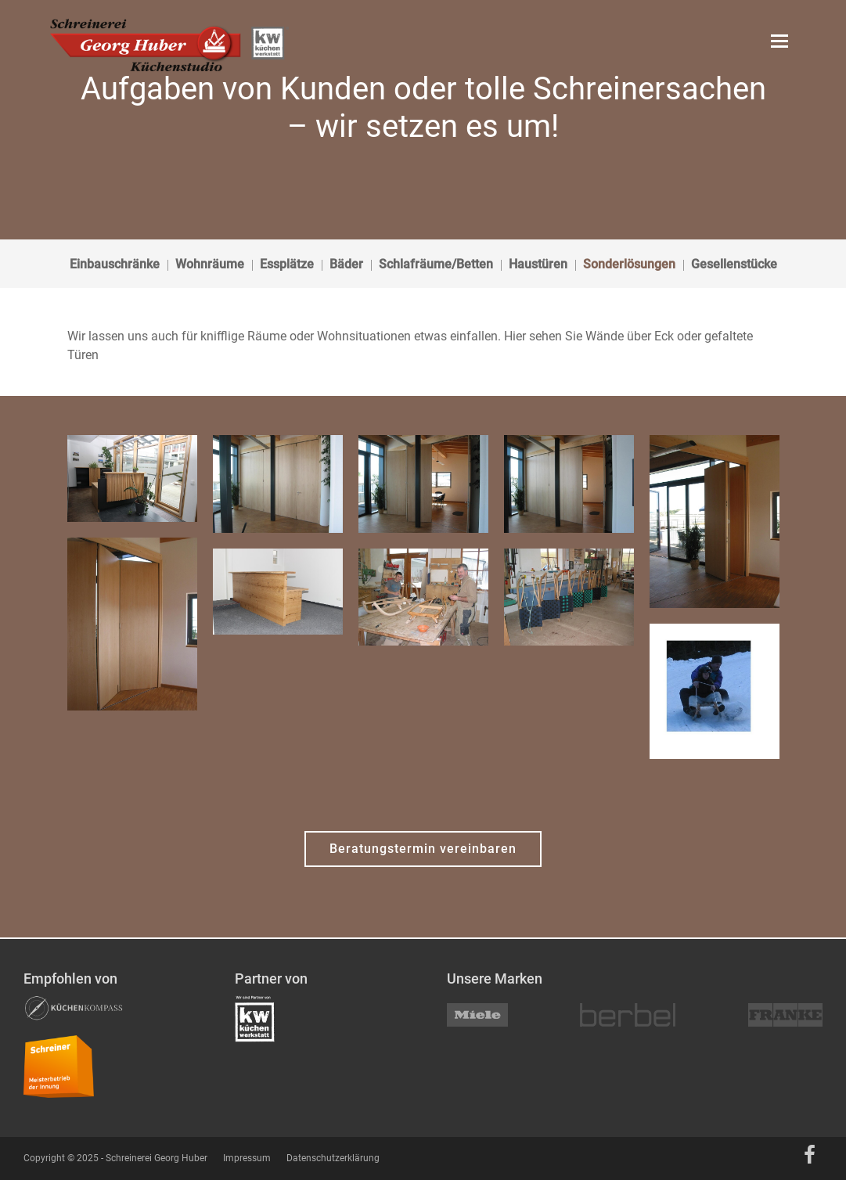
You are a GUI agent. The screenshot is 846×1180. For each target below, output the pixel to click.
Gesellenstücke (734, 264)
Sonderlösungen (629, 264)
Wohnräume (209, 264)
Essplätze (287, 264)
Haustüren (538, 264)
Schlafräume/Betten (436, 264)
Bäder (346, 264)
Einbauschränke (115, 264)
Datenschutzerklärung (333, 1158)
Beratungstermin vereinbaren (423, 848)
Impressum (247, 1158)
